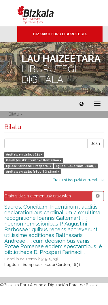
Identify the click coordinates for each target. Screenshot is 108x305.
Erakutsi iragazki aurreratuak (78, 180)
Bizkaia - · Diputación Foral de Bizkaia (41, 13)
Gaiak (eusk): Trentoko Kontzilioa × (33, 160)
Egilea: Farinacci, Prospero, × (28, 166)
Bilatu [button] (16, 114)
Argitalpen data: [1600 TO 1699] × (32, 171)
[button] (81, 103)
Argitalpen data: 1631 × (24, 154)
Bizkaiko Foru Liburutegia (60, 34)
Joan (95, 143)
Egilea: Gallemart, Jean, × (76, 166)
